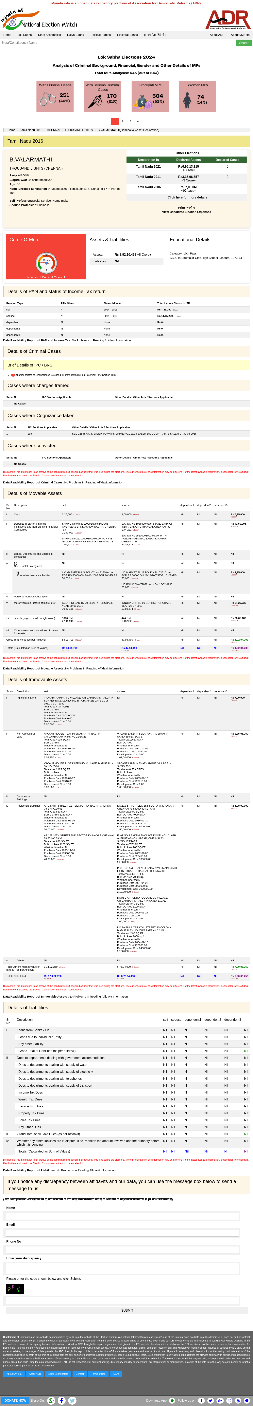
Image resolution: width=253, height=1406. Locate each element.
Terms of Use (99, 1374)
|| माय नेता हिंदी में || (155, 34)
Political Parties (101, 34)
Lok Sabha (25, 34)
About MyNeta (240, 34)
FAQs (116, 1374)
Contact (80, 1374)
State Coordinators (58, 1374)
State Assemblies (49, 34)
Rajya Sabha (75, 34)
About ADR (217, 34)
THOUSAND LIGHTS (79, 130)
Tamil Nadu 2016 (31, 130)
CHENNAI (53, 130)
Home (7, 34)
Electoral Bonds (127, 34)
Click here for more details (187, 197)
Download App (156, 1400)
